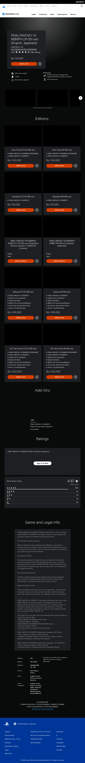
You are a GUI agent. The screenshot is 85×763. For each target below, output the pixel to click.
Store (47, 6)
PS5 (15, 6)
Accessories (34, 6)
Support (54, 6)
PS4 (19, 6)
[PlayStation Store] (11, 12)
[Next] (80, 96)
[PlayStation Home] (4, 6)
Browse (73, 12)
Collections (43, 12)
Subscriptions (62, 12)
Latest (34, 12)
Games (9, 6)
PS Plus (25, 6)
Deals (52, 12)
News (41, 6)
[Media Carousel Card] (20, 96)
